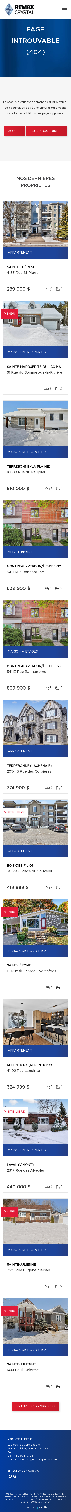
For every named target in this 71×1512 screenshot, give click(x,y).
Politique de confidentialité (20, 1499)
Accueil (14, 131)
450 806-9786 (23, 1456)
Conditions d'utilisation (53, 1499)
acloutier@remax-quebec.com (38, 1460)
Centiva (43, 1507)
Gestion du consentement (36, 1502)
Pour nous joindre (46, 131)
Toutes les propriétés (35, 1406)
